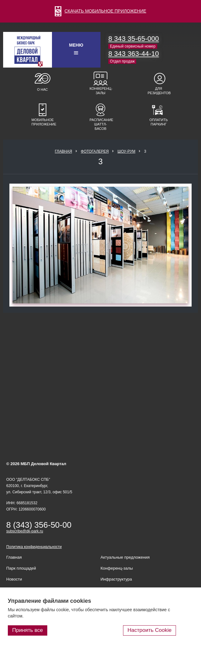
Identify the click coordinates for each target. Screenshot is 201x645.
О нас (42, 89)
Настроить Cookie (149, 630)
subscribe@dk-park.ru (24, 531)
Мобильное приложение (43, 122)
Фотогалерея (95, 151)
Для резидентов (159, 91)
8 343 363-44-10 (133, 54)
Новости (14, 579)
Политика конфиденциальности (34, 547)
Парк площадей (21, 568)
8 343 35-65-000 (133, 39)
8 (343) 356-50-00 (38, 525)
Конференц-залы (100, 91)
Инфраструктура (116, 579)
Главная (63, 151)
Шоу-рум (126, 151)
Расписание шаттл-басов (100, 124)
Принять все (27, 630)
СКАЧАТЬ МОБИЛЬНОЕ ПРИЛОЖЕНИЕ (100, 10)
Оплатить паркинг (158, 122)
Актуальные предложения (125, 557)
